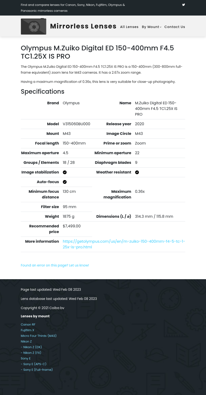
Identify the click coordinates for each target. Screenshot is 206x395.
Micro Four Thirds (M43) (39, 336)
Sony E (26, 358)
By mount (150, 26)
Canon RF (28, 324)
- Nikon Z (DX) (31, 347)
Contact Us (174, 26)
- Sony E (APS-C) (34, 364)
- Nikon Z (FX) (31, 353)
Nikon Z (26, 341)
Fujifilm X (27, 330)
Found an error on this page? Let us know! (55, 265)
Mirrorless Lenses (83, 26)
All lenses (129, 26)
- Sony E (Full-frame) (37, 369)
